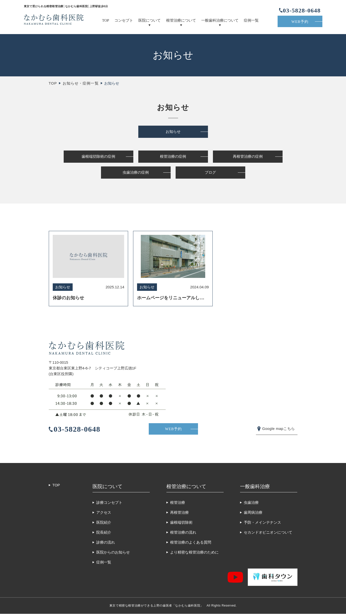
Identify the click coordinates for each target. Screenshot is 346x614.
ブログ (210, 173)
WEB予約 (300, 22)
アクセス (103, 513)
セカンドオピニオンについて (268, 532)
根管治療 (177, 503)
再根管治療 (179, 513)
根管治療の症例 (173, 157)
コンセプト (123, 20)
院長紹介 (103, 532)
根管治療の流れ (183, 532)
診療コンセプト (109, 503)
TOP (105, 20)
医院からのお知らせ (113, 552)
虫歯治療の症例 (136, 173)
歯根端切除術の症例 (98, 157)
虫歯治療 (251, 503)
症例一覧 (251, 20)
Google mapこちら (278, 429)
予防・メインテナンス (262, 522)
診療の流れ (105, 542)
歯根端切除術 (181, 522)
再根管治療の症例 (248, 157)
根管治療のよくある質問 (190, 542)
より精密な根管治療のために (194, 552)
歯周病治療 (253, 513)
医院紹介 (103, 522)
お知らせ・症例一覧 (81, 83)
